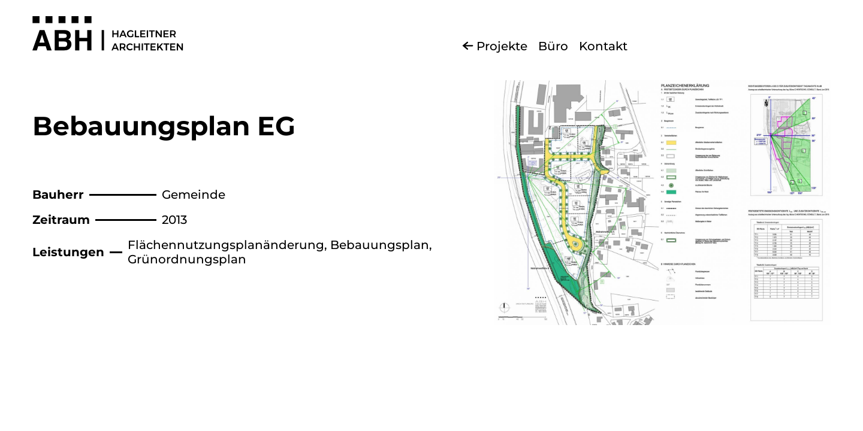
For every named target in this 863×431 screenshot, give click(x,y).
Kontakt (603, 46)
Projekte (501, 46)
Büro (553, 46)
